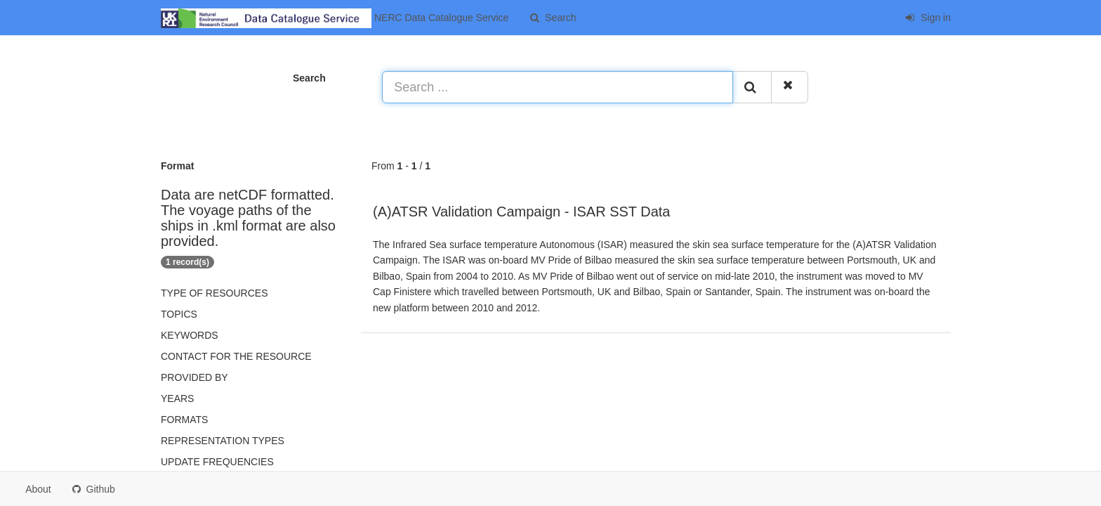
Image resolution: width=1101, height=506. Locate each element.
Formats (184, 419)
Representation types (222, 440)
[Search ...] (557, 87)
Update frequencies (217, 461)
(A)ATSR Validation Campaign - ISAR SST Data (522, 211)
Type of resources (214, 293)
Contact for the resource (236, 356)
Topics (179, 314)
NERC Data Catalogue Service (334, 18)
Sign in (928, 17)
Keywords (189, 335)
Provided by (194, 377)
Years (177, 398)
